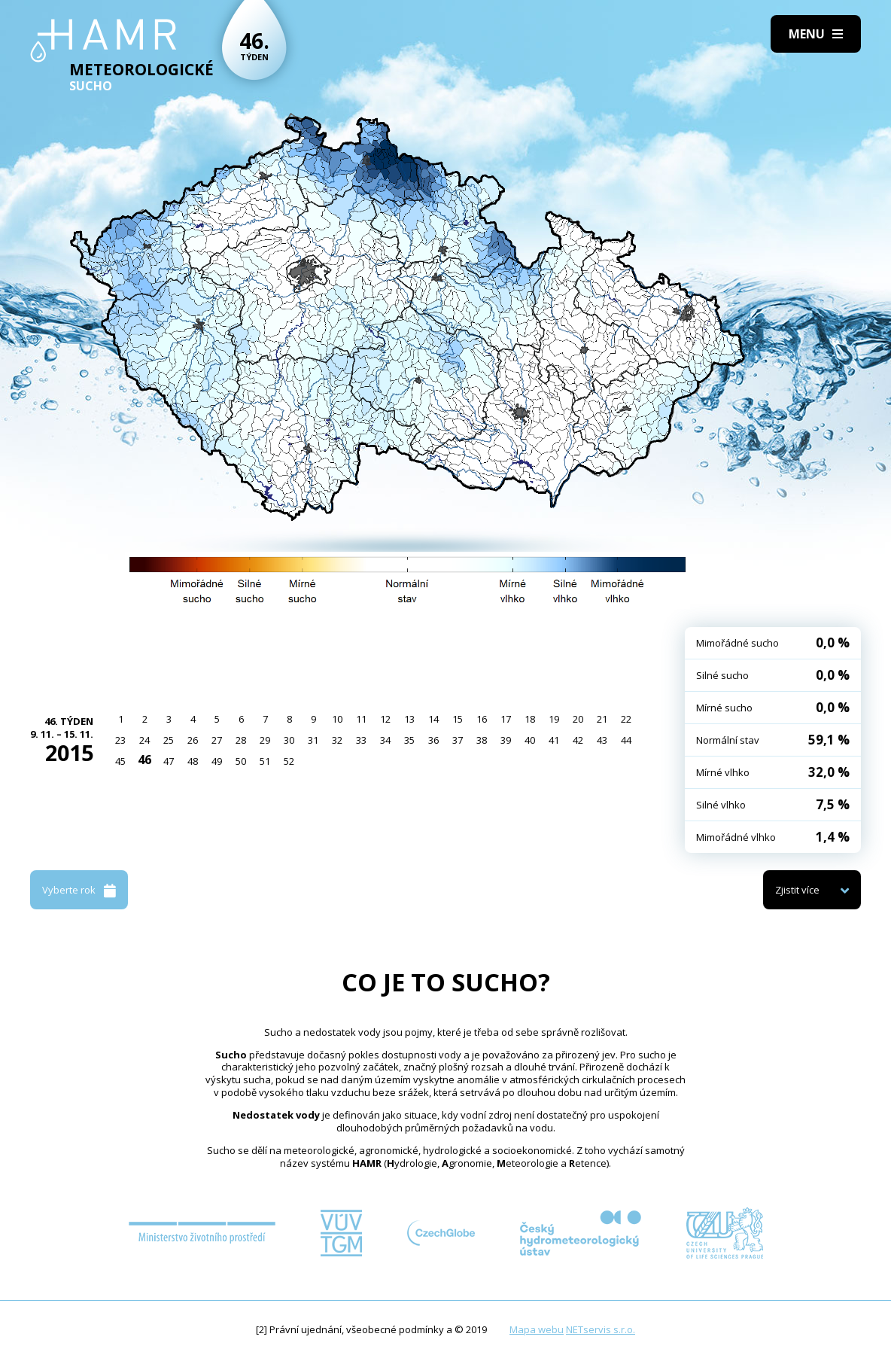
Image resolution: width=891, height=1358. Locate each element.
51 (265, 761)
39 (505, 740)
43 (602, 740)
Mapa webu (536, 1329)
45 (120, 761)
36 (433, 740)
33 (361, 740)
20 (578, 719)
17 (505, 719)
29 (265, 740)
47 (168, 761)
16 (481, 719)
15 (457, 719)
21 (602, 719)
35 (409, 740)
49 (216, 761)
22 (626, 719)
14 (433, 719)
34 (385, 740)
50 (241, 761)
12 (385, 719)
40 (530, 740)
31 (313, 740)
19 (554, 719)
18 (530, 719)
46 (144, 759)
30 (289, 740)
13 (409, 719)
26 (192, 740)
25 (168, 740)
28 (241, 740)
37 (457, 740)
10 (337, 719)
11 (361, 719)
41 (554, 740)
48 (192, 761)
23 (120, 740)
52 (289, 761)
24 (144, 740)
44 (626, 740)
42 (578, 740)
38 (481, 740)
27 (216, 740)
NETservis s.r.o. (600, 1329)
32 (337, 740)
